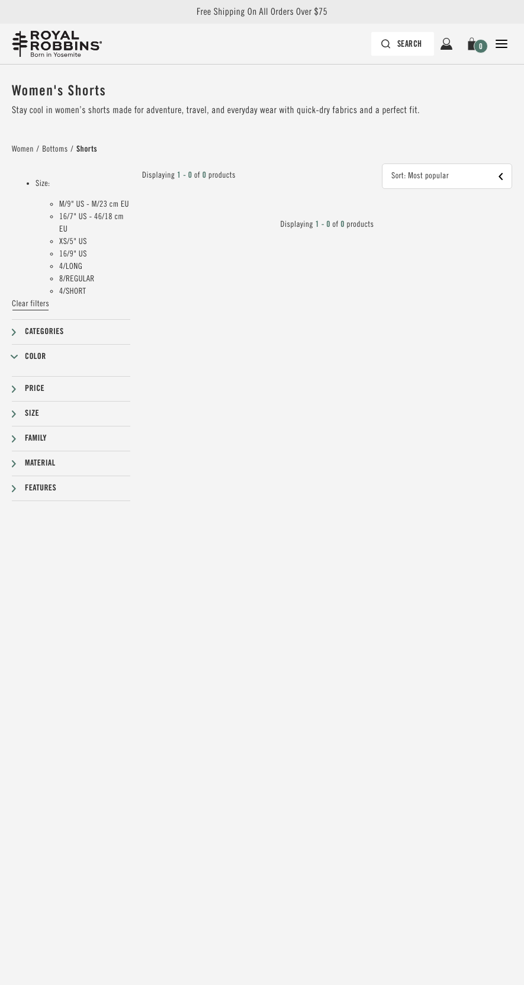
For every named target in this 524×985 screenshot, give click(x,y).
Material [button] (40, 463)
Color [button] (35, 356)
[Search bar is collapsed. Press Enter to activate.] (403, 44)
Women (23, 149)
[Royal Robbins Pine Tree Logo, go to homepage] (57, 44)
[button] (473, 44)
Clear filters (30, 304)
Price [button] (34, 388)
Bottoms (54, 149)
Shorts (86, 149)
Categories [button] (44, 331)
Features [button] (40, 488)
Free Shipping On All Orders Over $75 (262, 12)
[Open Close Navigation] (501, 43)
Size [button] (32, 413)
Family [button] (36, 438)
